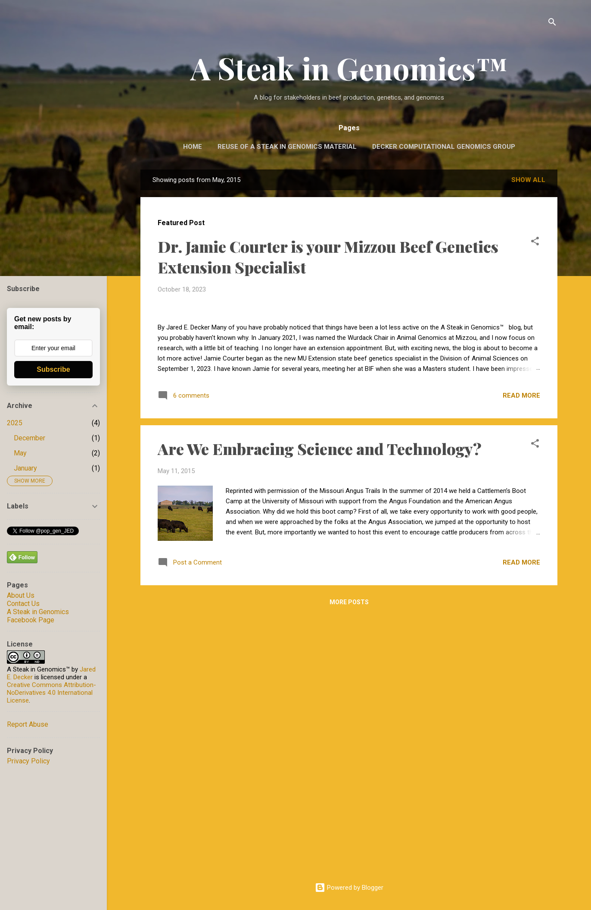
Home (192, 147)
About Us (20, 595)
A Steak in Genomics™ (349, 67)
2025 (14, 423)
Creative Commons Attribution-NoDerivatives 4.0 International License (51, 692)
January (25, 468)
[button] (535, 242)
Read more (521, 652)
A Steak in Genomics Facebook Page (38, 616)
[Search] (552, 23)
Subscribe (53, 369)
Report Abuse (27, 724)
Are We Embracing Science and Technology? (320, 705)
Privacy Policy (28, 761)
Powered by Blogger (349, 887)
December (29, 438)
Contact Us (23, 603)
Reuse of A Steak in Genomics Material (287, 147)
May (20, 453)
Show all (528, 180)
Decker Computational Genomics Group (443, 147)
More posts (349, 859)
